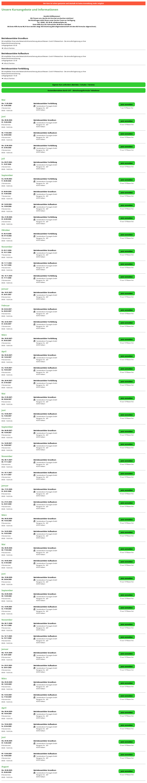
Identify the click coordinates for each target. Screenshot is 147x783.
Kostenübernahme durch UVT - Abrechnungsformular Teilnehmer (73, 90)
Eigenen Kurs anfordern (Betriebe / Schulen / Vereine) (73, 85)
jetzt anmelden (127, 104)
